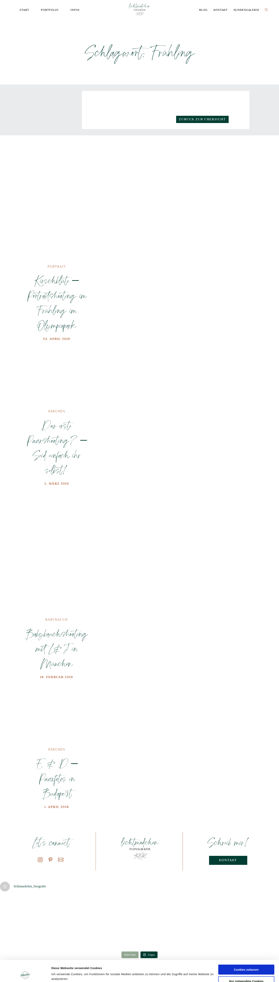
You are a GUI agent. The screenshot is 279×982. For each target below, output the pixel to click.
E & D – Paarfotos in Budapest (57, 778)
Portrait (57, 267)
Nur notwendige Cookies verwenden (246, 963)
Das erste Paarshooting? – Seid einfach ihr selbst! (56, 447)
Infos (75, 10)
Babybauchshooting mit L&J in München (56, 648)
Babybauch (56, 620)
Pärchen (56, 411)
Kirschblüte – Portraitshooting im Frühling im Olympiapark (57, 302)
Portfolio (50, 10)
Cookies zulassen (246, 949)
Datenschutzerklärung (79, 963)
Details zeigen (61, 974)
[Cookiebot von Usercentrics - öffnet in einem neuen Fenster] (25, 974)
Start (24, 10)
